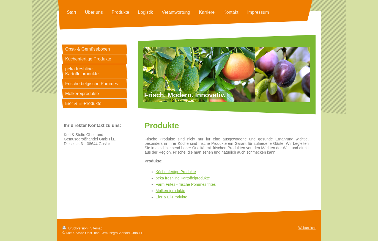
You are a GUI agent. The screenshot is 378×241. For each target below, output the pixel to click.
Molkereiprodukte (170, 191)
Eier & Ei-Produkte (171, 197)
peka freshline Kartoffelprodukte (183, 178)
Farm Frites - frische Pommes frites (186, 184)
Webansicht (307, 228)
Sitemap (96, 228)
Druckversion (75, 228)
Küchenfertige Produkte (176, 172)
